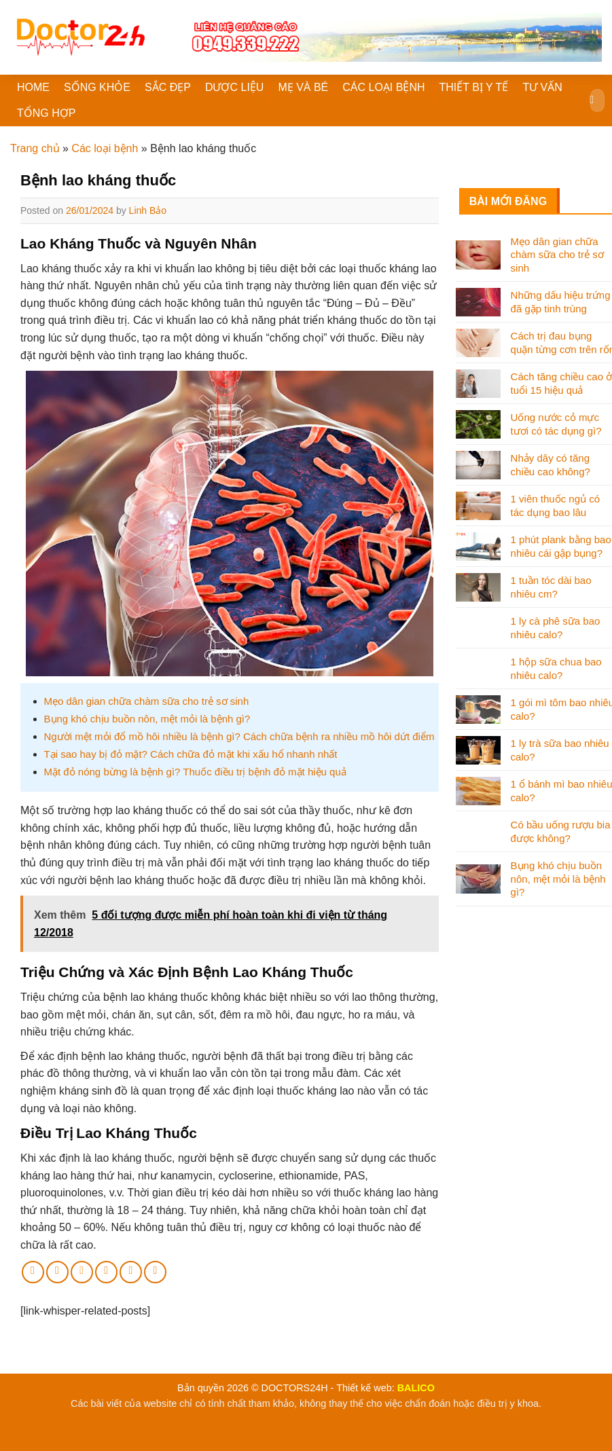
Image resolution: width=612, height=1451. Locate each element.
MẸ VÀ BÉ (303, 87)
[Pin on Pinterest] (106, 1272)
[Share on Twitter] (57, 1272)
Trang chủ (35, 148)
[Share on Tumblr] (155, 1272)
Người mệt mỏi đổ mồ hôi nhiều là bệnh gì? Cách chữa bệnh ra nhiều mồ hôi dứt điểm (239, 736)
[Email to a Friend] (82, 1272)
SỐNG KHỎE (97, 87)
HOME (33, 87)
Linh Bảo (147, 210)
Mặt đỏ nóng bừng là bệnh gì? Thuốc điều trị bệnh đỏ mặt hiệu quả (195, 771)
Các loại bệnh (104, 148)
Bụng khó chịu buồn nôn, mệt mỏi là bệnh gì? (147, 718)
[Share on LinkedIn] (131, 1272)
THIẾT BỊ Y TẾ (474, 87)
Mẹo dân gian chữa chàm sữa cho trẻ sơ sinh (146, 701)
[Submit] (592, 100)
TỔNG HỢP (46, 113)
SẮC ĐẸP (168, 87)
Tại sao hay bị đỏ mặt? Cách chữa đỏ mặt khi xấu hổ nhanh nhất (191, 754)
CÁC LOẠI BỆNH (383, 87)
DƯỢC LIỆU (234, 87)
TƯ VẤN (542, 87)
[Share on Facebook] (33, 1272)
